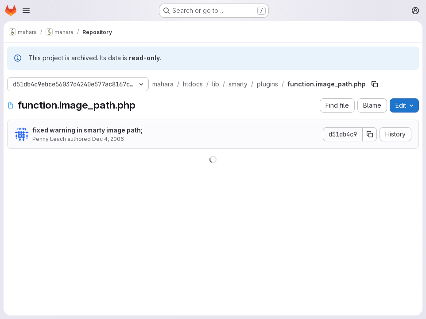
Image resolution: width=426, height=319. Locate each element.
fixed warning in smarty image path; (87, 130)
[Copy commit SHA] (370, 134)
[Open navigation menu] (26, 11)
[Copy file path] (375, 84)
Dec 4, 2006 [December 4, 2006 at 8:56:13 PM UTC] (108, 139)
